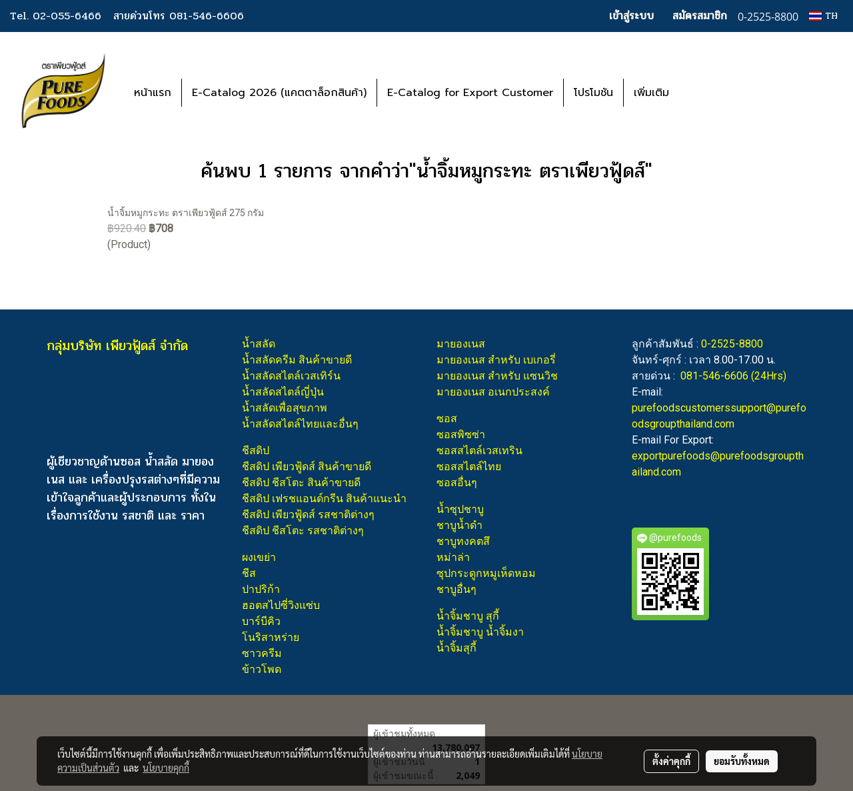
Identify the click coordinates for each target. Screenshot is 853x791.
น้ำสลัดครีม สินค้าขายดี (297, 359)
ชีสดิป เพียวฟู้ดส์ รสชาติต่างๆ (308, 514)
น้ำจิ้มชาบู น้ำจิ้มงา (480, 632)
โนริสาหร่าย (270, 637)
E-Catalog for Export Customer (470, 93)
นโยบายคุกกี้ (166, 768)
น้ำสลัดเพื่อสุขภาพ (284, 408)
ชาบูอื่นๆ (456, 589)
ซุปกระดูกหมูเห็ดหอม (486, 573)
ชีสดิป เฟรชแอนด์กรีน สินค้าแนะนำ (324, 498)
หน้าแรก (152, 93)
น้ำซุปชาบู (460, 509)
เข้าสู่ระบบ (631, 15)
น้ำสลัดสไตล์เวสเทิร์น (291, 375)
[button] (699, 92)
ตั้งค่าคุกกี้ (671, 761)
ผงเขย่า (259, 557)
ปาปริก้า (261, 589)
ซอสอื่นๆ (456, 482)
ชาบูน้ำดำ (459, 525)
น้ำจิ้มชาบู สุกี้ (467, 616)
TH (823, 16)
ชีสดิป (255, 450)
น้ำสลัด (258, 343)
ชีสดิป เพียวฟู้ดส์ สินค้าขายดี (306, 466)
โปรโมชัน (593, 93)
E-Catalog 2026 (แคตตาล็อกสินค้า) (279, 93)
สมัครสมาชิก (699, 15)
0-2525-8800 (732, 343)
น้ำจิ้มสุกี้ (456, 648)
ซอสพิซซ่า (460, 434)
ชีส (249, 573)
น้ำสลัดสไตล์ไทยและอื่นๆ (300, 424)
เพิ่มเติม (651, 93)
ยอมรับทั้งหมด (742, 761)
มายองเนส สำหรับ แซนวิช (497, 375)
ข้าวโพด (261, 669)
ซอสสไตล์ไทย (468, 466)
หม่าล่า (453, 557)
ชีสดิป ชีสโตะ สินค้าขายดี (301, 482)
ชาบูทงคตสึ (463, 541)
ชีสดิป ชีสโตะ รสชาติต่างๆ (303, 530)
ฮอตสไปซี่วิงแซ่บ (281, 605)
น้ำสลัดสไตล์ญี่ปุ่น (283, 391)
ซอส (446, 418)
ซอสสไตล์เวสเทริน (479, 450)
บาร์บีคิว (261, 621)
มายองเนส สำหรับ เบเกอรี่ (496, 359)
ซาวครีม (262, 653)
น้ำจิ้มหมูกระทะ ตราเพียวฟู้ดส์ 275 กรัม (185, 212)
